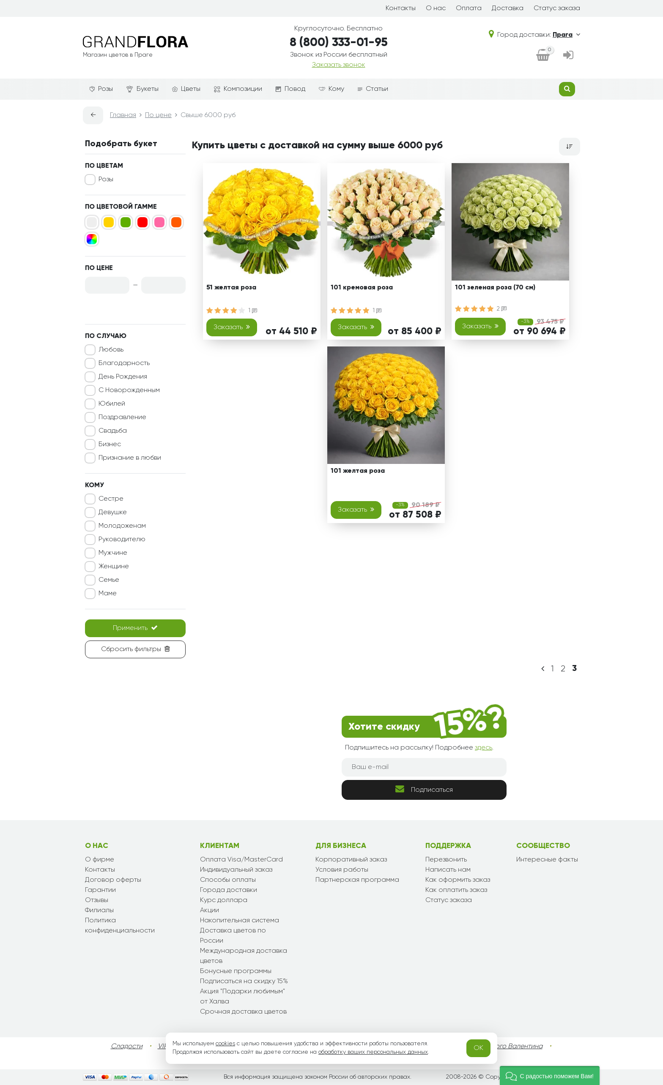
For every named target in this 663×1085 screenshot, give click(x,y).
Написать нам (448, 870)
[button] (550, 1075)
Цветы (186, 89)
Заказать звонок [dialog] (338, 65)
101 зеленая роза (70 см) (495, 287)
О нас (436, 8)
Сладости (126, 1046)
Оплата (469, 8)
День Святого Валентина (502, 1046)
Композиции (238, 89)
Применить (135, 628)
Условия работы (341, 870)
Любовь (111, 349)
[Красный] (142, 222)
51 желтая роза (231, 287)
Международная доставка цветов (243, 956)
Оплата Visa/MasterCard (241, 859)
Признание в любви (130, 458)
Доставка (507, 8)
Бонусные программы (235, 971)
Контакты (401, 8)
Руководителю (122, 539)
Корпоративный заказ (351, 859)
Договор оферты (113, 880)
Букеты (142, 89)
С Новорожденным (129, 390)
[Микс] (92, 239)
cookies (225, 1044)
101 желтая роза (358, 471)
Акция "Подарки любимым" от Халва (242, 996)
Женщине (114, 566)
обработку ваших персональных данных (373, 1052)
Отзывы (96, 900)
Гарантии (100, 890)
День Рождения (123, 376)
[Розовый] (159, 222)
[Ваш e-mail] (424, 767)
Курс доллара (223, 900)
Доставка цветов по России (233, 935)
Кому (331, 89)
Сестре (111, 499)
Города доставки (228, 890)
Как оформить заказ (457, 880)
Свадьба (113, 431)
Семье (109, 580)
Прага (566, 35)
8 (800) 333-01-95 (339, 43)
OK (478, 1048)
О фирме (99, 859)
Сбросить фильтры (135, 649)
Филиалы (99, 910)
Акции (209, 910)
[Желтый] (108, 222)
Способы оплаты (228, 880)
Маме (108, 593)
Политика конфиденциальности (120, 925)
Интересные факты (547, 859)
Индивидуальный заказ (236, 870)
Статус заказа (557, 8)
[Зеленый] (125, 222)
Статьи (373, 89)
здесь (483, 747)
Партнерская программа (357, 880)
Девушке (113, 512)
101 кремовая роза (362, 287)
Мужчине (113, 553)
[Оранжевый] (176, 222)
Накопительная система (239, 920)
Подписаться (424, 789)
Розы (101, 89)
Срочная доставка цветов (243, 1012)
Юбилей (112, 404)
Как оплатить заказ (456, 890)
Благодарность (124, 363)
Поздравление (122, 417)
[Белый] (92, 222)
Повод (290, 89)
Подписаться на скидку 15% (244, 981)
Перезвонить (446, 859)
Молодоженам (122, 526)
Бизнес (110, 444)
